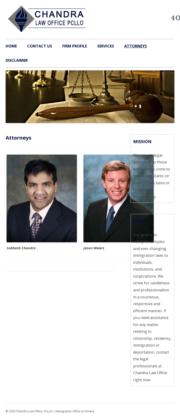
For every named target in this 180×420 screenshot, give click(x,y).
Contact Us (39, 46)
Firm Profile (74, 46)
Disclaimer (17, 60)
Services (105, 46)
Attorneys (135, 46)
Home (11, 46)
